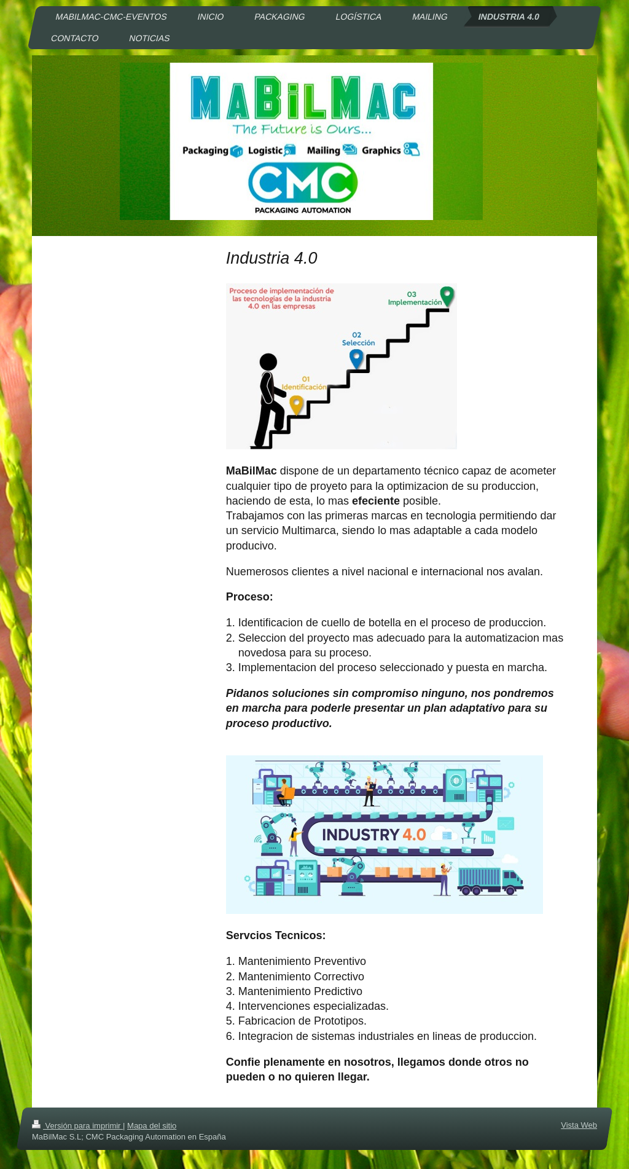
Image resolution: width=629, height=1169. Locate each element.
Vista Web (579, 1125)
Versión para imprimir (77, 1125)
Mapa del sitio (151, 1125)
